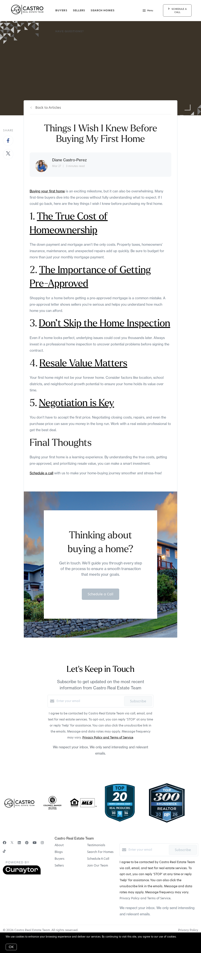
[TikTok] (4, 851)
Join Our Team (97, 865)
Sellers (79, 10)
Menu (148, 11)
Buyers (61, 10)
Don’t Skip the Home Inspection (104, 324)
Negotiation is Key (76, 404)
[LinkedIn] (19, 842)
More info (183, 936)
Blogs (59, 852)
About (59, 845)
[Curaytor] (22, 873)
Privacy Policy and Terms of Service (107, 737)
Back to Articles (48, 107)
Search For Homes (100, 852)
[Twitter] (12, 842)
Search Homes (102, 10)
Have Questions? (69, 31)
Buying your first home (47, 191)
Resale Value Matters (83, 364)
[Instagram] (42, 842)
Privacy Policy (188, 930)
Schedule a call (41, 473)
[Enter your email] (89, 701)
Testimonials (96, 845)
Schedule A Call (98, 859)
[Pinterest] (26, 842)
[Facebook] (4, 842)
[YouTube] (34, 842)
